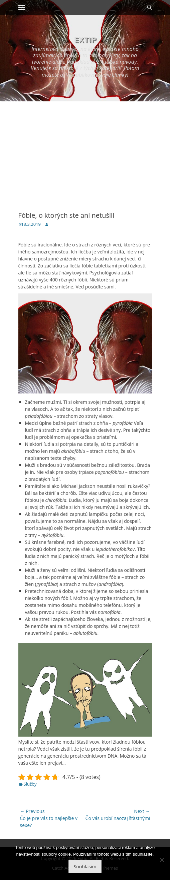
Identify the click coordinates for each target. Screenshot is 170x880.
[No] (161, 859)
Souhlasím (85, 866)
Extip (85, 39)
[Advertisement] (85, 151)
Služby (30, 784)
